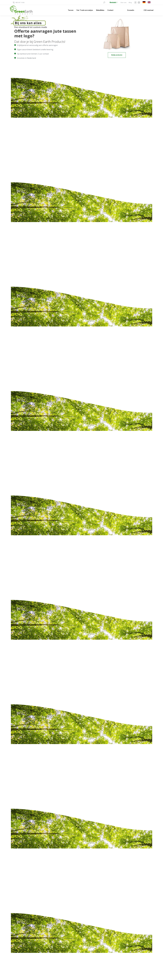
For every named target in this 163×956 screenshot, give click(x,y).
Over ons (123, 2)
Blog (130, 2)
